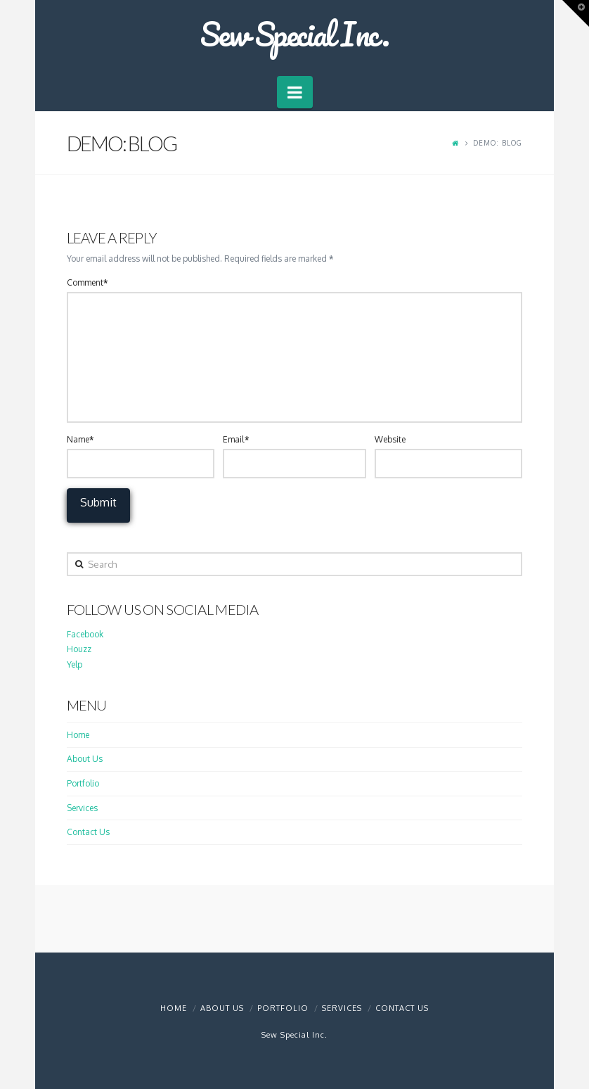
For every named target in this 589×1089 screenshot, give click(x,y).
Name (80, 439)
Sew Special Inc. (294, 34)
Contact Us (88, 832)
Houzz (79, 649)
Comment (87, 282)
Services (82, 808)
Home (78, 735)
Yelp (74, 664)
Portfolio (83, 783)
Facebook (85, 634)
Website (390, 439)
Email (236, 439)
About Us (85, 758)
